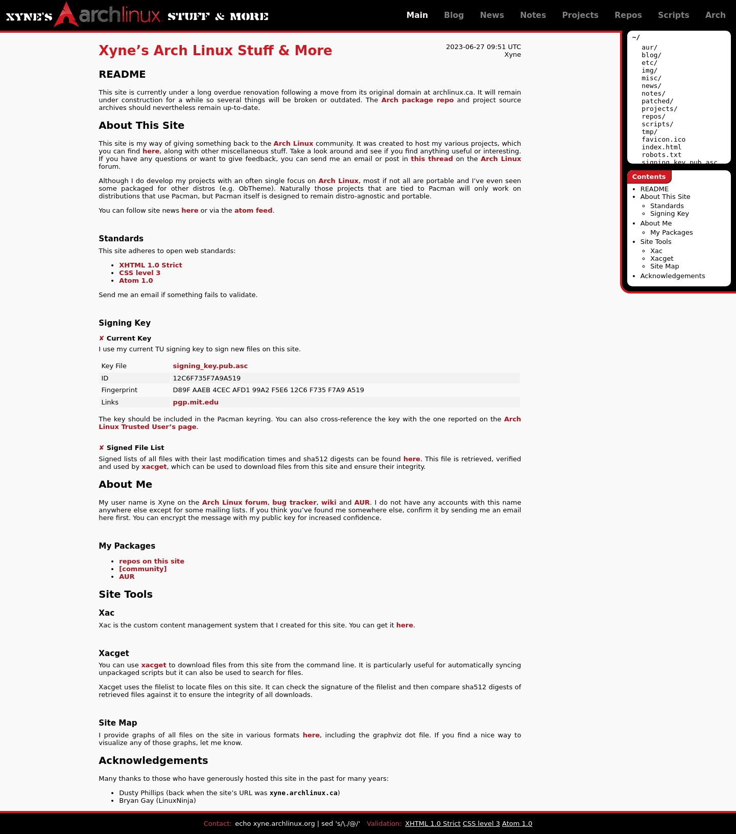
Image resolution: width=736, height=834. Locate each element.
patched (656, 101)
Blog (454, 15)
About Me (656, 223)
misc (649, 78)
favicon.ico (663, 139)
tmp (647, 132)
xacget (154, 466)
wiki (329, 502)
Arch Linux (294, 143)
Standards (667, 206)
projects (658, 108)
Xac (656, 251)
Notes (533, 15)
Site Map (664, 266)
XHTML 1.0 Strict (150, 265)
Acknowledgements (672, 276)
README (654, 189)
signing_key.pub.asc (680, 162)
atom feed (253, 210)
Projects (580, 15)
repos (651, 116)
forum (256, 502)
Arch (715, 15)
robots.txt (661, 155)
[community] (143, 569)
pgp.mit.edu (196, 402)
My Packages (671, 232)
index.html (661, 147)
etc (647, 62)
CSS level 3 (139, 273)
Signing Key (669, 213)
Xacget (661, 258)
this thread (432, 159)
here (151, 151)
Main (418, 15)
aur (647, 47)
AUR (362, 502)
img (647, 70)
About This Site (665, 196)
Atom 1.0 (136, 280)
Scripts (673, 15)
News (492, 15)
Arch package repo (418, 100)
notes (651, 93)
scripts (656, 124)
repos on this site (151, 561)
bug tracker (294, 502)
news (649, 85)
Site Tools (656, 241)
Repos (628, 15)
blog (649, 55)
